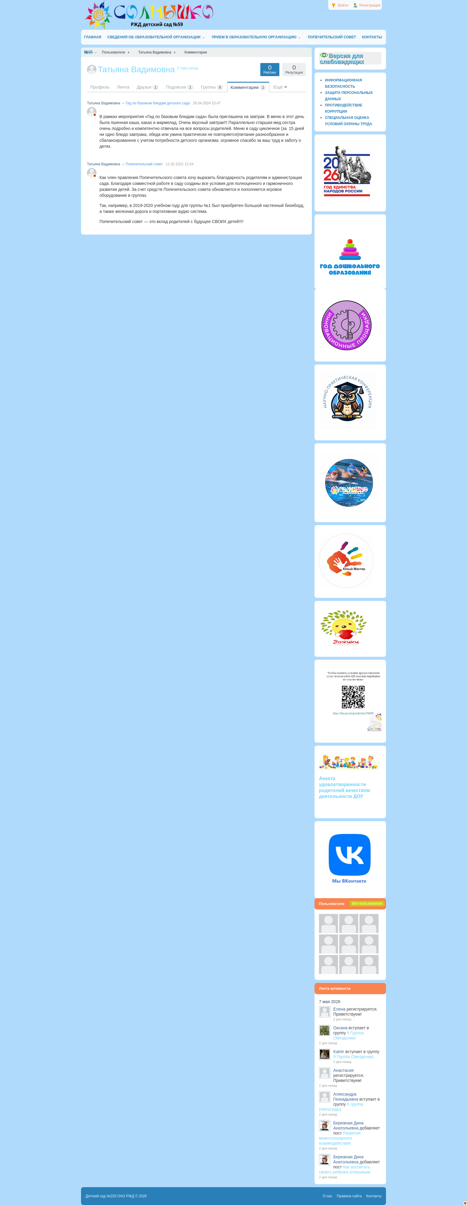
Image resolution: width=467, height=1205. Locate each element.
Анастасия (343, 1070)
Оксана (340, 1027)
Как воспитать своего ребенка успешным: (345, 1169)
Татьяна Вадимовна (103, 103)
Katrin (338, 1051)
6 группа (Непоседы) (341, 1107)
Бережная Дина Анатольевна (348, 1125)
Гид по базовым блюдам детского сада (158, 103)
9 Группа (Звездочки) (348, 1035)
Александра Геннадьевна (345, 1097)
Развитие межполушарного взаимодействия (340, 1138)
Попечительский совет (144, 164)
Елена (339, 1009)
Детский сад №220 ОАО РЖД (109, 1196)
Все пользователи (367, 903)
